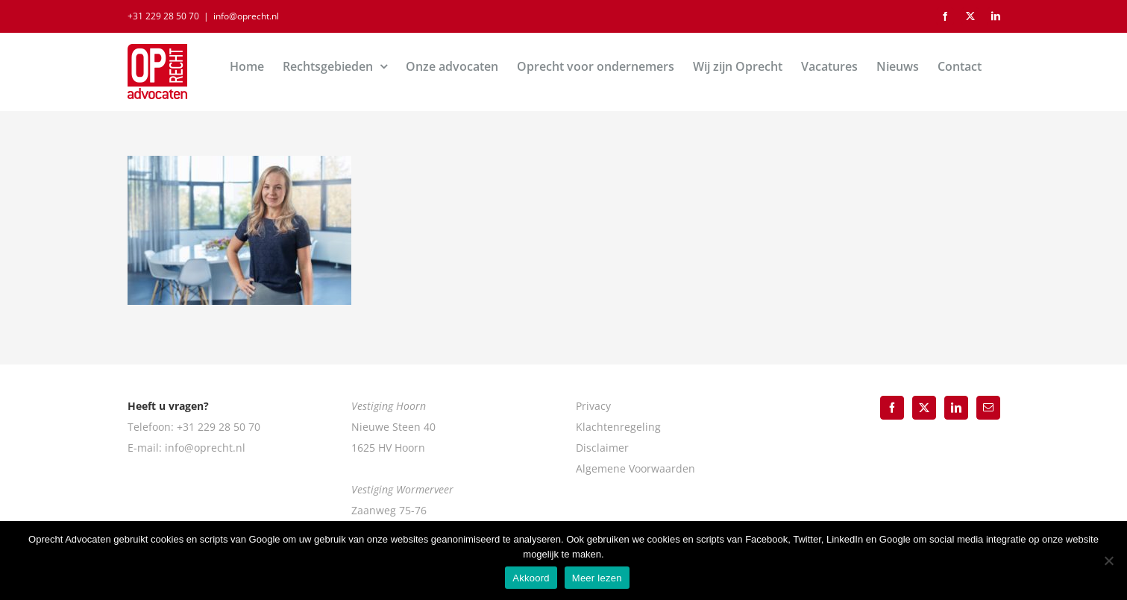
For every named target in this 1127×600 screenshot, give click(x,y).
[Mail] (988, 408)
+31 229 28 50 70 (163, 16)
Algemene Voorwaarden (635, 468)
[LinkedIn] (956, 408)
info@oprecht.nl (246, 16)
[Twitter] (924, 408)
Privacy (593, 406)
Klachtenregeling (618, 427)
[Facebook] (892, 408)
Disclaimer (602, 447)
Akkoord (530, 578)
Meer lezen (597, 578)
